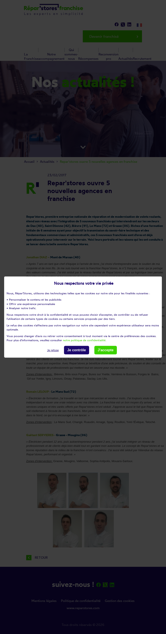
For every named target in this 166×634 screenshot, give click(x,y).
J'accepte (105, 350)
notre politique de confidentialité (84, 340)
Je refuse (53, 350)
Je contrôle (76, 350)
